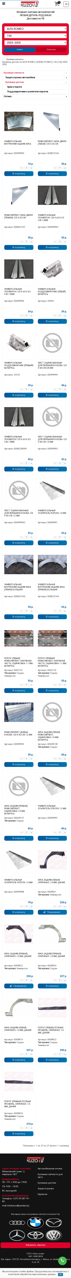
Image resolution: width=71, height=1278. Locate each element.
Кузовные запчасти (13, 60)
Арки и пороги (13, 87)
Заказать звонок (35, 1245)
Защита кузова (46, 1189)
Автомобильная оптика (50, 1169)
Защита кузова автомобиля (36, 77)
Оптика (36, 96)
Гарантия (42, 1194)
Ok (60, 1274)
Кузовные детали (36, 82)
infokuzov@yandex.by (18, 1206)
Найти (20, 50)
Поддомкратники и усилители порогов (26, 92)
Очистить (51, 50)
